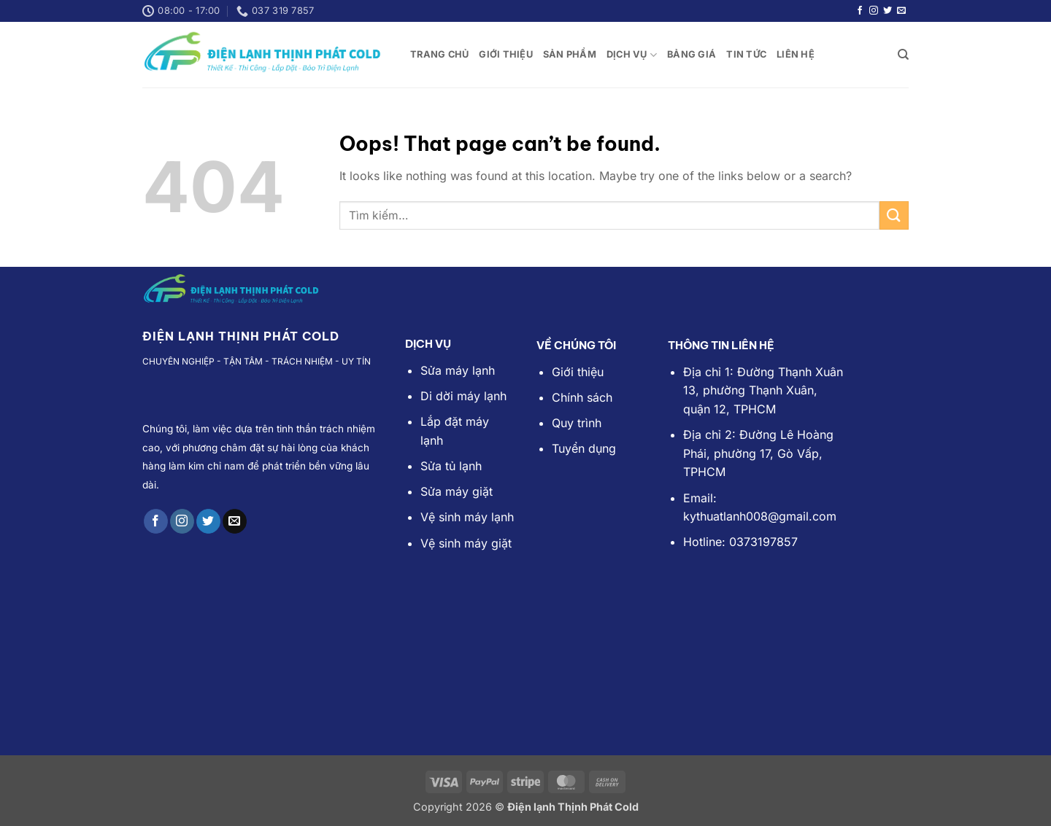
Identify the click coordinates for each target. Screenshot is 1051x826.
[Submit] (894, 215)
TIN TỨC (746, 54)
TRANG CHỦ (439, 54)
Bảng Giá (691, 54)
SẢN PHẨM (569, 54)
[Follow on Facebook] (859, 11)
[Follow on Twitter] (887, 11)
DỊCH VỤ (632, 55)
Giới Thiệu (506, 54)
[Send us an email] (901, 11)
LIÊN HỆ (796, 54)
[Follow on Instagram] (873, 11)
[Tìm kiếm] (903, 55)
